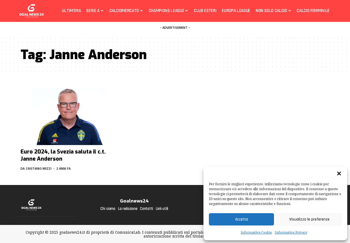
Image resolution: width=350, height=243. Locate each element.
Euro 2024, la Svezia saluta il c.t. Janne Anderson (63, 155)
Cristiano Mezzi (39, 168)
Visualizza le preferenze (309, 219)
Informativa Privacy (291, 232)
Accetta (241, 219)
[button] (339, 173)
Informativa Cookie (256, 232)
